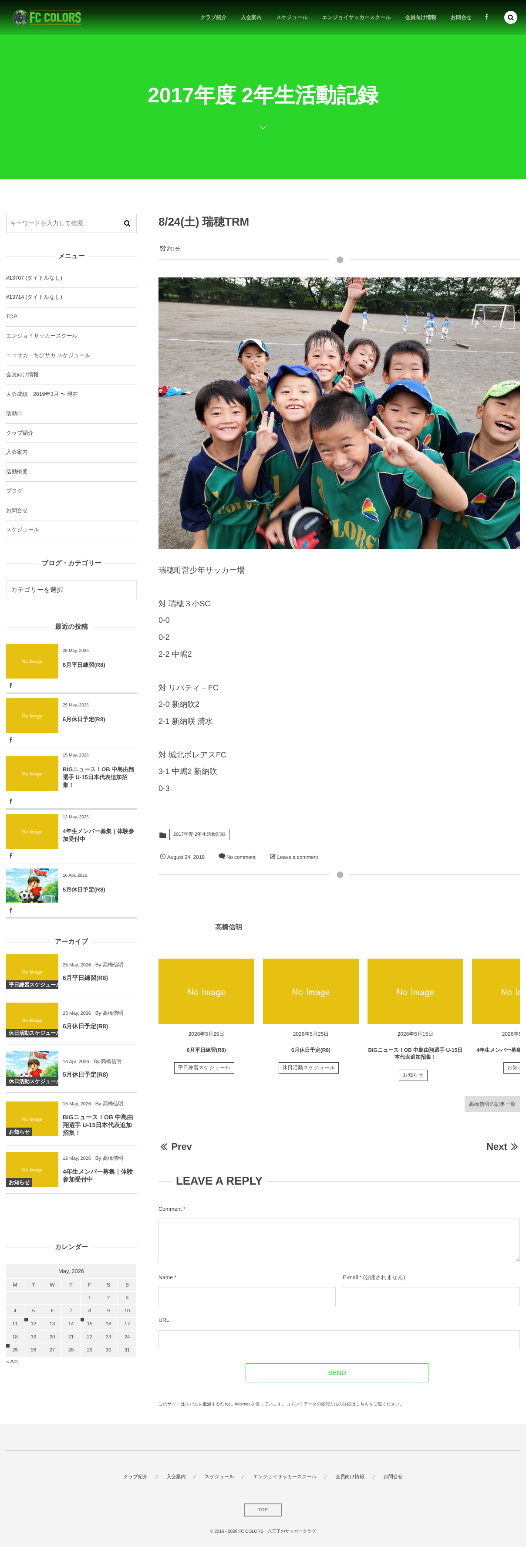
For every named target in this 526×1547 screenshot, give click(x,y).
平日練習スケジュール (204, 1076)
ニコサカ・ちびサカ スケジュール (48, 355)
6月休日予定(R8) (310, 1058)
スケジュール (22, 530)
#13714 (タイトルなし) (34, 297)
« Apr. (12, 1361)
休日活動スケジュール (309, 1076)
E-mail (350, 1277)
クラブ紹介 (20, 433)
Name (165, 1277)
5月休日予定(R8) (84, 889)
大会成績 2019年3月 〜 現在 (42, 394)
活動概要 (17, 472)
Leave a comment (297, 857)
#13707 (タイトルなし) (34, 278)
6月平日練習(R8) (206, 1058)
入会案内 (17, 452)
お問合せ (17, 510)
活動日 (14, 413)
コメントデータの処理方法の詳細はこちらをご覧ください (343, 1404)
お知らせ (413, 1084)
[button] (510, 17)
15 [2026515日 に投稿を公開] (89, 1324)
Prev (175, 1146)
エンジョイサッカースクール (42, 336)
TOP (11, 317)
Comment (170, 1209)
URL (163, 1320)
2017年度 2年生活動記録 (199, 834)
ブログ (14, 491)
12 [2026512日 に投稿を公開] (33, 1324)
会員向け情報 (22, 375)
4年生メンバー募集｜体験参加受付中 (98, 835)
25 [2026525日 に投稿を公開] (14, 1350)
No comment (241, 857)
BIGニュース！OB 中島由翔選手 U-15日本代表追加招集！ (98, 777)
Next (503, 1146)
